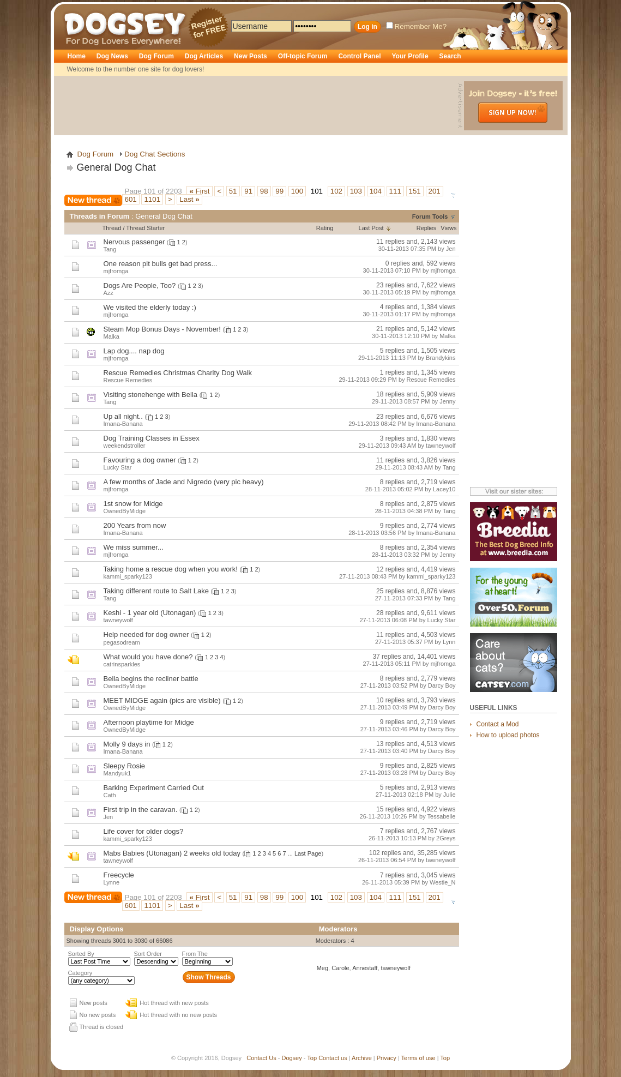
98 (264, 191)
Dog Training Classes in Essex (152, 438)
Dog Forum (156, 56)
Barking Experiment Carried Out (154, 788)
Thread (112, 228)
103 (356, 191)
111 (395, 191)
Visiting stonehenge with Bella (151, 394)
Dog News (112, 56)
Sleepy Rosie (125, 766)
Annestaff (364, 968)
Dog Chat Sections (154, 154)
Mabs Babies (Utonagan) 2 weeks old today (172, 853)
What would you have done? (148, 657)
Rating (325, 228)
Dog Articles (204, 56)
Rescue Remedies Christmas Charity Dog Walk (178, 373)
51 (233, 191)
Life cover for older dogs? (144, 831)
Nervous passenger (134, 242)
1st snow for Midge (133, 504)
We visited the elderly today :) (150, 307)
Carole (340, 968)
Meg (322, 968)
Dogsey (77, 8)
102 (336, 191)
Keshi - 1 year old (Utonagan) (150, 613)
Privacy (386, 1058)
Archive (362, 1058)
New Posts (250, 56)
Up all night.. (123, 416)
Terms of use (418, 1058)
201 (435, 191)
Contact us (332, 1058)
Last (189, 199)
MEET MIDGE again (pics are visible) (162, 700)
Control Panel (359, 56)
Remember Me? (416, 26)
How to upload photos (508, 735)
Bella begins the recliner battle (151, 679)
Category (80, 973)
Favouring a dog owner (140, 460)
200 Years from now (135, 525)
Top (312, 1058)
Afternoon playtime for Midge (149, 722)
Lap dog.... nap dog (134, 351)
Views (448, 228)
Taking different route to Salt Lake (156, 591)
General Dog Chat (116, 167)
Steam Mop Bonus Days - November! (162, 329)
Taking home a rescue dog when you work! (171, 569)
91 (248, 191)
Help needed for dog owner (146, 634)
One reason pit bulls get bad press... (161, 264)
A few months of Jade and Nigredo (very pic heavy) (184, 482)
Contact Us (261, 1058)
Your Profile (409, 56)
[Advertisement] (257, 105)
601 (131, 199)
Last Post (371, 228)
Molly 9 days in (127, 744)
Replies (427, 228)
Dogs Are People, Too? (140, 285)
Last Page (308, 853)
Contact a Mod (498, 724)
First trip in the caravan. (141, 809)
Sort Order (148, 953)
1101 (152, 199)
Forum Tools (430, 216)
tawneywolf (396, 968)
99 (279, 191)
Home (77, 56)
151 (415, 191)
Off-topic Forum (303, 56)
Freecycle (119, 875)
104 (376, 191)
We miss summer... (134, 547)
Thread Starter (145, 228)
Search (450, 56)
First (199, 191)
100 (297, 191)
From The (195, 953)
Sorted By (81, 953)
